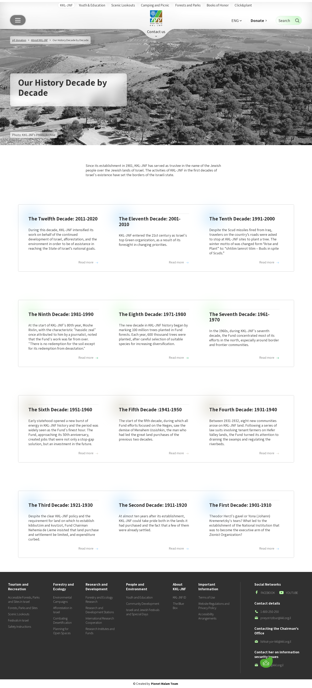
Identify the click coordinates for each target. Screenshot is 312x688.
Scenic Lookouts (123, 5)
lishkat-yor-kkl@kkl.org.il (272, 641)
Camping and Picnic (155, 5)
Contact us (156, 31)
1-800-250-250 (266, 612)
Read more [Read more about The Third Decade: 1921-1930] (88, 549)
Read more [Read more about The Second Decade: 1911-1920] (179, 549)
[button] (236, 20)
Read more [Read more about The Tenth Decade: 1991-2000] (269, 262)
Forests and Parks (188, 5)
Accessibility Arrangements (207, 616)
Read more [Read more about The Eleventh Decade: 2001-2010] (179, 262)
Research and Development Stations (100, 610)
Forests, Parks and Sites (22, 608)
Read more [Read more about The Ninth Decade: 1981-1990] (88, 358)
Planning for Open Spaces (61, 631)
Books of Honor (218, 5)
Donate (257, 20)
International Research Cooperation (100, 620)
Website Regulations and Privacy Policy (213, 606)
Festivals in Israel (18, 620)
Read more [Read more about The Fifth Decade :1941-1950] (179, 453)
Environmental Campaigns (62, 599)
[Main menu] (18, 20)
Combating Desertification (62, 620)
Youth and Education (139, 597)
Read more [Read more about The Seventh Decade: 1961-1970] (269, 358)
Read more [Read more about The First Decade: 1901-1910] (269, 549)
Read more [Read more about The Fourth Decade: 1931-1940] (269, 453)
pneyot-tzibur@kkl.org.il (272, 618)
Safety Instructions (19, 627)
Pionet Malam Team (164, 684)
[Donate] (266, 662)
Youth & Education (92, 5)
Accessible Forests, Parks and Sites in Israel (23, 599)
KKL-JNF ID (179, 597)
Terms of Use (206, 597)
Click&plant (243, 5)
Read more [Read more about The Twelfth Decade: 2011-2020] (88, 262)
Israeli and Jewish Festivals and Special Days (142, 612)
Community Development (142, 604)
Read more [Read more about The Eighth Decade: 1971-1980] (179, 358)
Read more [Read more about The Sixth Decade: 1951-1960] (88, 453)
